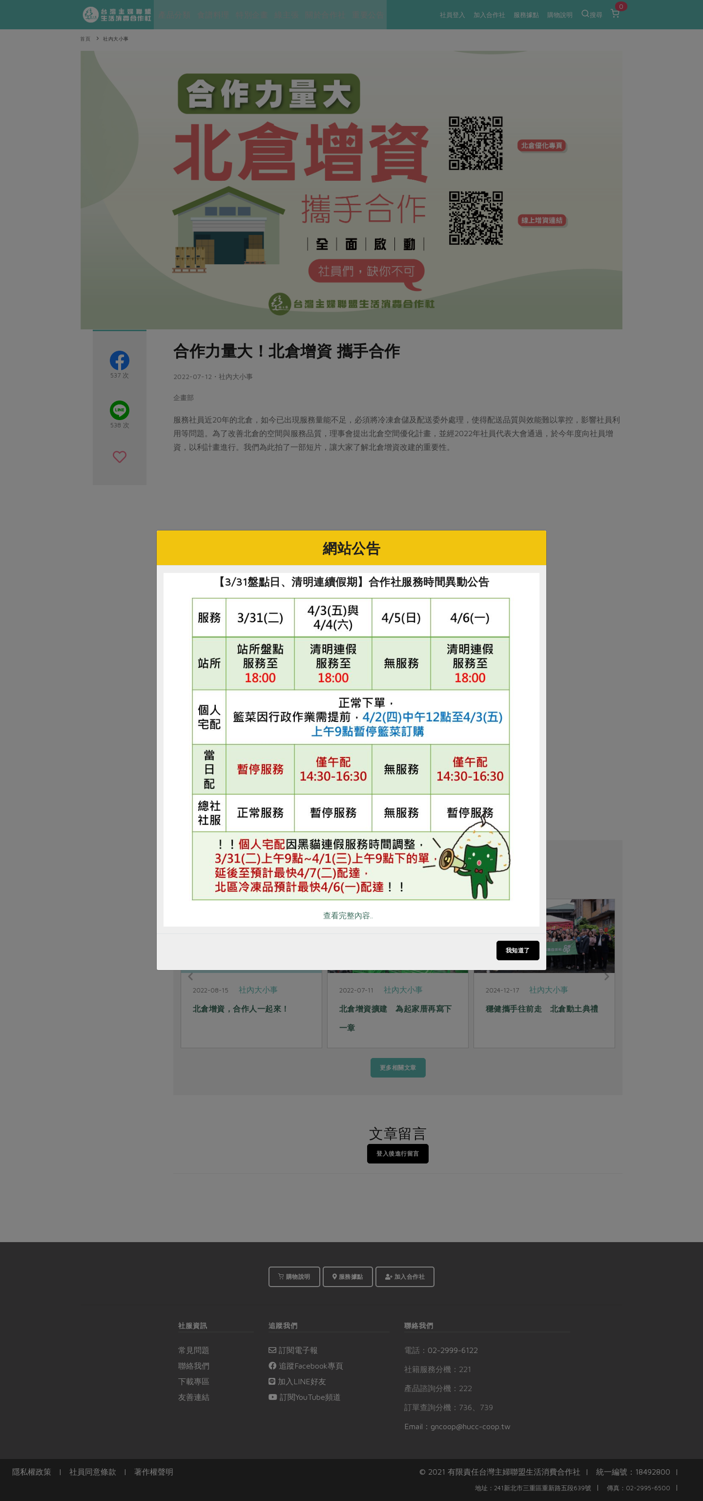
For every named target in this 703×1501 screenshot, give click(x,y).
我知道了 (518, 950)
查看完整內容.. (348, 915)
